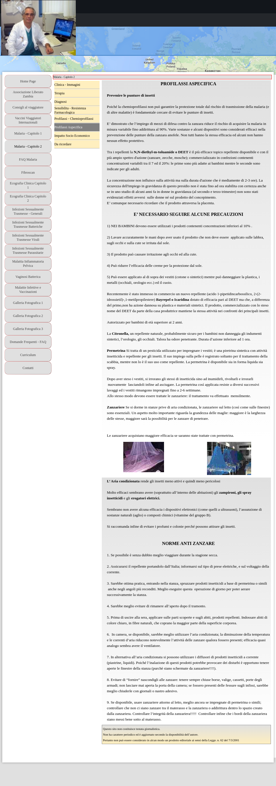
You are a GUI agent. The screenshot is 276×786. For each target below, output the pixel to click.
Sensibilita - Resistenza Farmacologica (70, 110)
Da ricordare (62, 144)
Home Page (28, 81)
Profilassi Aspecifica (68, 127)
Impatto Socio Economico (72, 136)
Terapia (59, 93)
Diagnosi (60, 102)
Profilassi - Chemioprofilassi (73, 119)
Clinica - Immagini (67, 85)
